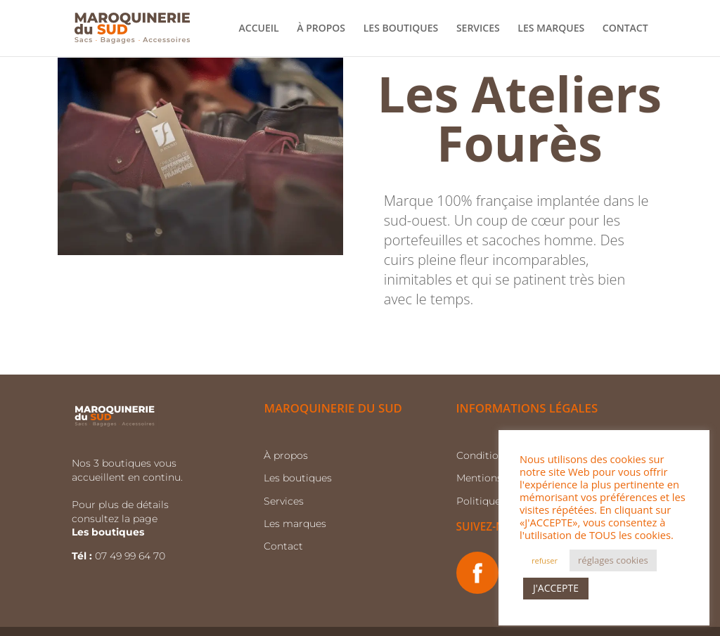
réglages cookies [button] (613, 560)
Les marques (295, 523)
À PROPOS (321, 28)
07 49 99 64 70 (131, 556)
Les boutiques (298, 478)
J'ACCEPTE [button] (556, 588)
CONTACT (625, 28)
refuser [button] (545, 560)
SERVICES (478, 28)
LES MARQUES (551, 28)
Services (284, 501)
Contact (283, 546)
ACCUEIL (259, 28)
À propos (286, 455)
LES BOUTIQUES (401, 28)
